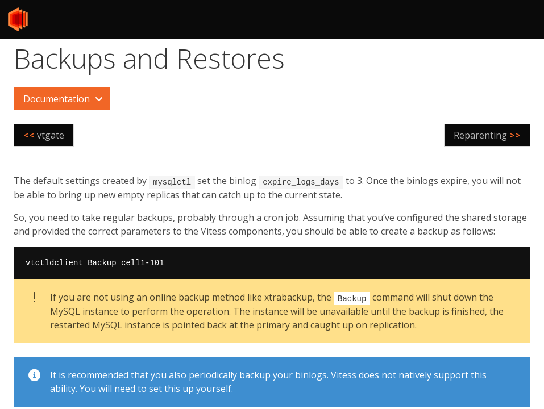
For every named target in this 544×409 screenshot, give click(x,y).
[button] (524, 19)
